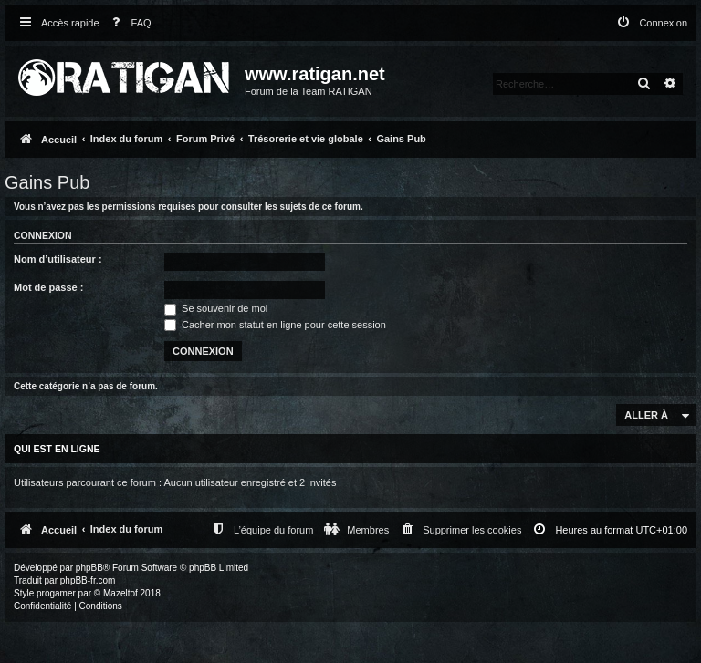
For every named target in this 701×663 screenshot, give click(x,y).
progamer (56, 593)
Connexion (43, 235)
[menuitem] (128, 23)
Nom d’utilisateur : (58, 259)
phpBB (89, 568)
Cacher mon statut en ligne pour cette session (275, 324)
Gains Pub (47, 182)
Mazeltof (120, 593)
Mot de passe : (48, 287)
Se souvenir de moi (215, 308)
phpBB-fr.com (88, 580)
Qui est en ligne (57, 448)
